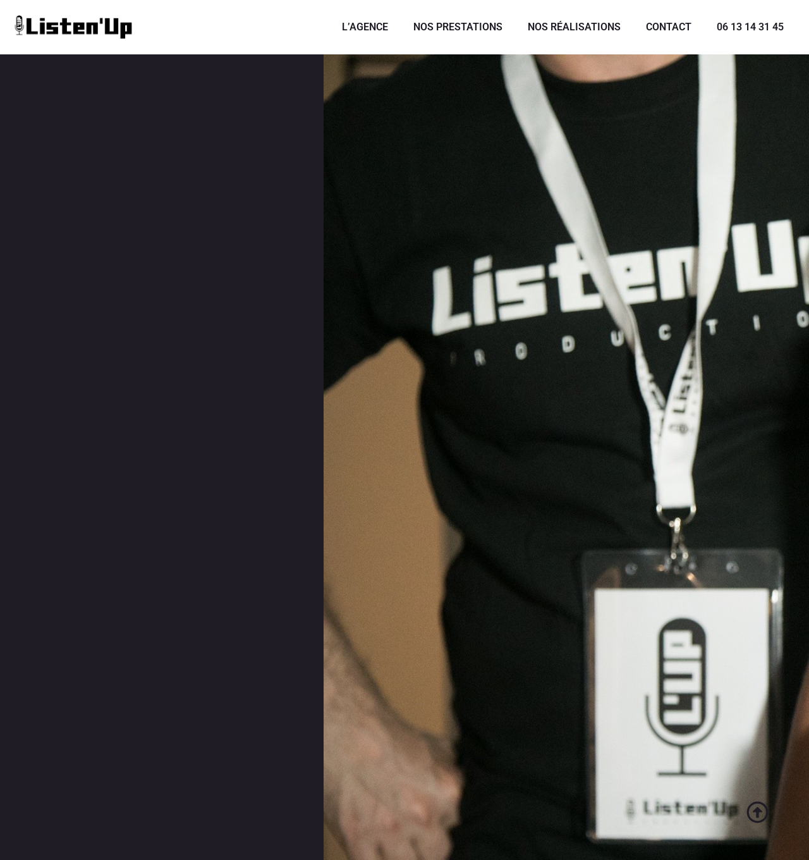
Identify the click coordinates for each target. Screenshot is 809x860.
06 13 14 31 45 (750, 27)
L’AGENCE (365, 27)
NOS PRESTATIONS (457, 27)
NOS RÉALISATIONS (574, 27)
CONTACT (668, 27)
